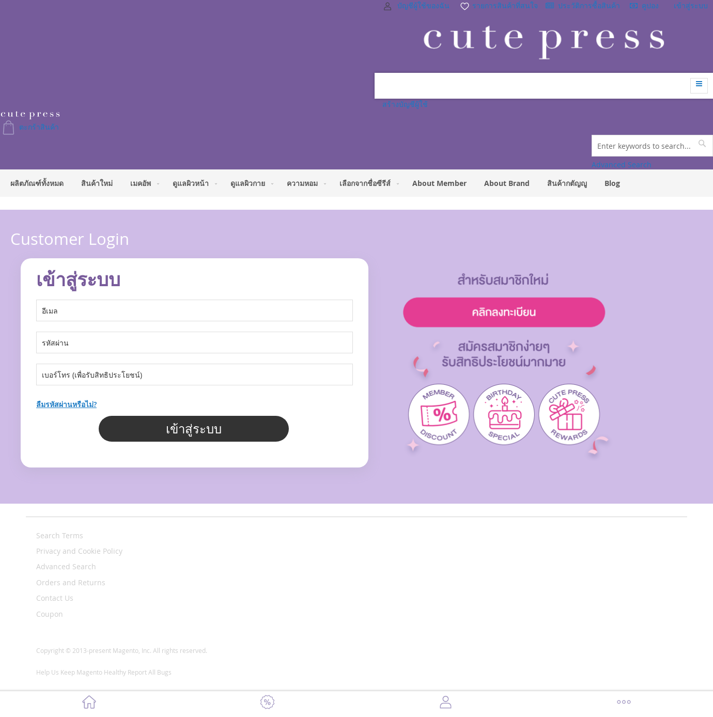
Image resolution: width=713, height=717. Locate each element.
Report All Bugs (150, 672)
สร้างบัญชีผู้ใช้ (405, 104)
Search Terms (59, 535)
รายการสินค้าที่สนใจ (498, 5)
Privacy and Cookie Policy (79, 551)
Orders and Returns (70, 582)
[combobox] (652, 146)
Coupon (49, 614)
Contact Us (54, 598)
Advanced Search (622, 164)
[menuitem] (37, 183)
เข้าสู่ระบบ (691, 5)
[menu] (356, 183)
